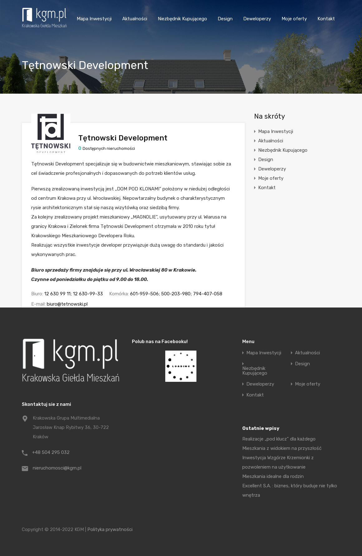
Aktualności (134, 19)
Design (225, 19)
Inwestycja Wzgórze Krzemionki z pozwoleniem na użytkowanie (278, 462)
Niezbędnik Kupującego (182, 19)
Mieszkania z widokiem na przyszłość (281, 448)
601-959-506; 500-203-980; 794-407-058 (176, 294)
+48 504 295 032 (51, 452)
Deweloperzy (257, 19)
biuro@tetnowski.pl (67, 304)
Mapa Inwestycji (94, 19)
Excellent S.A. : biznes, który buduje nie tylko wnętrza (289, 490)
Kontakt (326, 19)
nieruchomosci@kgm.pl (57, 468)
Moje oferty (294, 19)
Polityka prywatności (110, 529)
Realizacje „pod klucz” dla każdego (279, 439)
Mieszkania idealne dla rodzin (273, 476)
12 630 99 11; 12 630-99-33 (73, 294)
